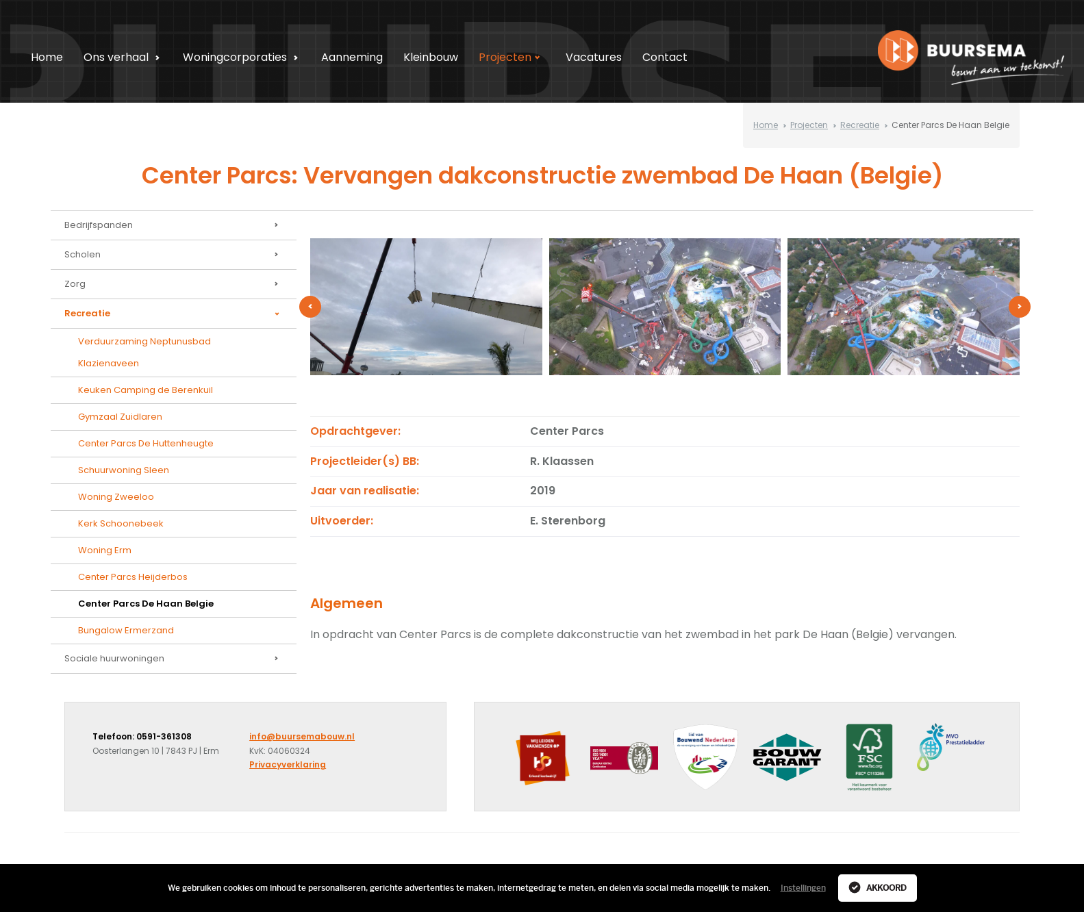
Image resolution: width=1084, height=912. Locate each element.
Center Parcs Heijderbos (133, 576)
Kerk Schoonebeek (121, 523)
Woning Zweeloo (116, 496)
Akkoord (877, 887)
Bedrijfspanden (173, 225)
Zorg (173, 284)
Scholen (173, 255)
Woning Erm (104, 550)
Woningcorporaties (242, 57)
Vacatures (594, 57)
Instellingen (803, 888)
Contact (665, 57)
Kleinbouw (430, 57)
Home (47, 57)
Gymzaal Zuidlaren (120, 416)
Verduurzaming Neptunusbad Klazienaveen (144, 352)
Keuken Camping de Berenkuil (145, 389)
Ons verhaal (124, 57)
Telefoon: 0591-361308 (142, 736)
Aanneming (352, 57)
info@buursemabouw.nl (302, 736)
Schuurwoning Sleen (123, 470)
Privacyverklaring (287, 764)
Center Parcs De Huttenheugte (146, 443)
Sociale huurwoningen (173, 659)
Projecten (512, 57)
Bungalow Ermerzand (126, 630)
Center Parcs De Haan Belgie (146, 603)
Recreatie (859, 125)
